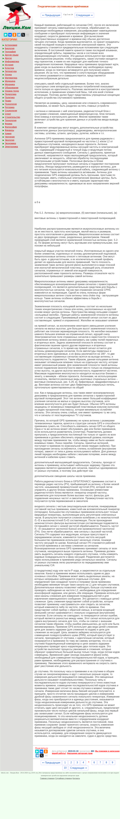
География (10, 51)
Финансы (9, 130)
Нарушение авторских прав (79, 753)
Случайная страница (63, 778)
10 (65, 767)
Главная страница (47, 778)
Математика (11, 78)
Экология (9, 140)
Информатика (12, 61)
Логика (8, 74)
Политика (10, 97)
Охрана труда (12, 91)
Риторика (9, 107)
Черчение (10, 137)
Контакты (76, 778)
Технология (10, 120)
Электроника (11, 146)
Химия (8, 133)
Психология (11, 104)
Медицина (10, 81)
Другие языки (11, 55)
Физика (8, 123)
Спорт (8, 114)
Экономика (10, 143)
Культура (9, 68)
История (9, 64)
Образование (11, 87)
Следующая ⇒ (84, 15)
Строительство (12, 117)
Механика (10, 84)
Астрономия (11, 45)
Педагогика (10, 94)
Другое (8, 58)
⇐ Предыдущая (51, 15)
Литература (11, 71)
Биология (9, 48)
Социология (11, 110)
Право (8, 101)
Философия (11, 127)
